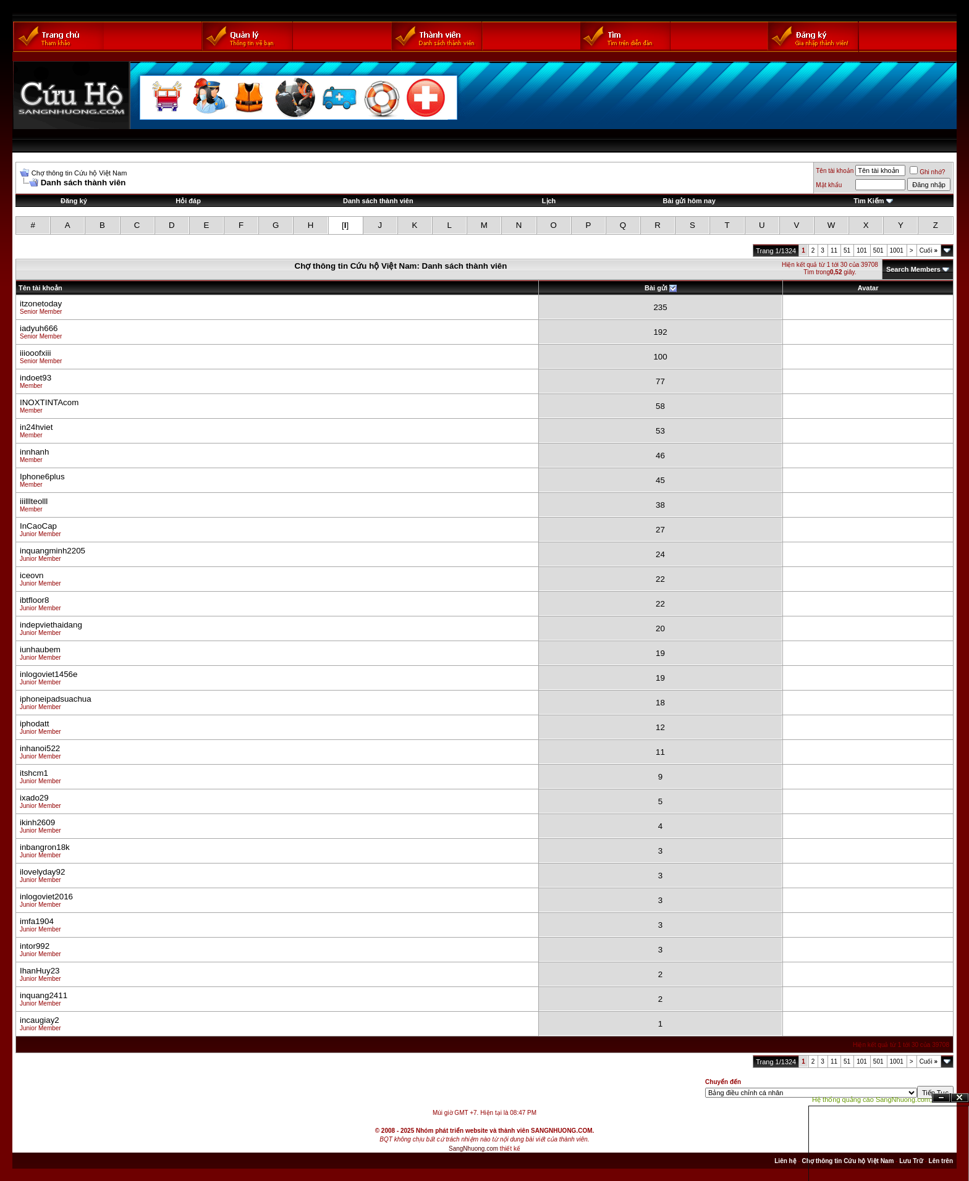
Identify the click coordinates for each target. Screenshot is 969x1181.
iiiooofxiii (35, 353)
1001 (896, 250)
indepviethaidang (51, 624)
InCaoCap (38, 526)
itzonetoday (41, 303)
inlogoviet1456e (48, 674)
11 (834, 250)
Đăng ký (74, 200)
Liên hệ (785, 1161)
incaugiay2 (39, 1020)
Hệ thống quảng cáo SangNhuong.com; (872, 1099)
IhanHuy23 (39, 970)
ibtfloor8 (34, 600)
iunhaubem (40, 649)
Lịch (549, 200)
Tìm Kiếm (868, 200)
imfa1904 (37, 921)
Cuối (928, 250)
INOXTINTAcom (49, 402)
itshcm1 (34, 773)
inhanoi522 (40, 748)
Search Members (913, 269)
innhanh (34, 451)
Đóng (959, 1098)
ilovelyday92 (42, 871)
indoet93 (35, 377)
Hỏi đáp (188, 200)
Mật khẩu (829, 185)
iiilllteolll (34, 501)
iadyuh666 (39, 328)
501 (878, 250)
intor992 (34, 946)
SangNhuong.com (473, 1148)
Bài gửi (656, 288)
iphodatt (34, 723)
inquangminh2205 (52, 550)
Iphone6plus (42, 476)
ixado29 (34, 797)
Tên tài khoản (834, 170)
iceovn (32, 575)
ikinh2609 (37, 822)
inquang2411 (43, 995)
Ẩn (941, 1098)
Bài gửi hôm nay (689, 200)
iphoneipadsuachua (55, 699)
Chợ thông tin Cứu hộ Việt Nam (79, 173)
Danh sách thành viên (378, 200)
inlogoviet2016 (46, 896)
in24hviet (36, 427)
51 (847, 250)
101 (862, 250)
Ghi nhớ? (927, 172)
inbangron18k (45, 847)
